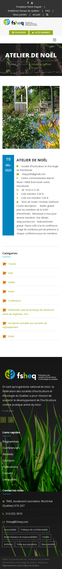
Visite (8, 336)
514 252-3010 (14, 513)
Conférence (11, 300)
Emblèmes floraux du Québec (23, 10)
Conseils (7, 473)
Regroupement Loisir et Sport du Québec (20, 565)
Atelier (8, 282)
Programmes (10, 441)
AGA (7, 273)
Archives (8, 544)
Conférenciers (11, 448)
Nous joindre (20, 14)
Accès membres (41, 32)
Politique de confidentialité (34, 529)
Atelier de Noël (32, 159)
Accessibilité (10, 529)
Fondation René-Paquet (28, 6)
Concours (8, 460)
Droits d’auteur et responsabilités (21, 536)
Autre (8, 291)
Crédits (45, 536)
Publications (10, 467)
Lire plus (7, 410)
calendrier (19, 32)
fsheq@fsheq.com (17, 522)
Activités (23, 64)
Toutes (9, 263)
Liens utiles (9, 479)
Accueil (36, 14)
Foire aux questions (27, 544)
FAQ (47, 10)
